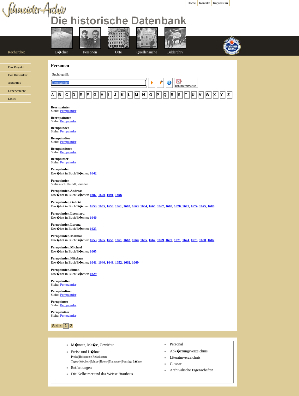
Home (192, 3)
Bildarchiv (175, 52)
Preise (74, 356)
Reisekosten (100, 356)
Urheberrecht (17, 91)
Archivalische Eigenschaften (191, 370)
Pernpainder (68, 111)
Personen (90, 52)
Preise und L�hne (85, 352)
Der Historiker (17, 75)
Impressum (220, 3)
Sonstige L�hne (132, 361)
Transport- (115, 361)
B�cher (61, 52)
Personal (176, 344)
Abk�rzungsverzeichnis (188, 351)
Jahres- (95, 361)
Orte (118, 52)
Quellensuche (146, 52)
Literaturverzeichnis (185, 357)
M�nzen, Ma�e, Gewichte (92, 345)
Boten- (104, 361)
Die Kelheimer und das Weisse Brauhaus (102, 374)
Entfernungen (81, 367)
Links (11, 99)
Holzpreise (85, 356)
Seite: (57, 326)
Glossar (176, 364)
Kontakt (204, 3)
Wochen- (85, 361)
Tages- (75, 361)
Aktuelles (14, 83)
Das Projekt (16, 67)
